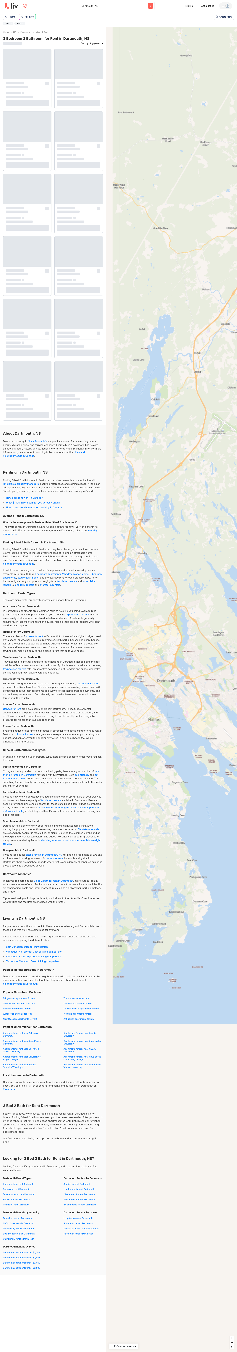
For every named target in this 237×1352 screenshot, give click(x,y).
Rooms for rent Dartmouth (16, 1204)
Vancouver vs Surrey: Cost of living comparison (33, 956)
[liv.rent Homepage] (11, 6)
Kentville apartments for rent (77, 1003)
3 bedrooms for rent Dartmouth (79, 1199)
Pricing (189, 5)
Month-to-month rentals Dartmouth (81, 1228)
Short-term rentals (88, 829)
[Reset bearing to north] (232, 1347)
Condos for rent (12, 708)
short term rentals (50, 584)
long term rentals (24, 584)
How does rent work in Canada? (24, 497)
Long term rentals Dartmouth (78, 1218)
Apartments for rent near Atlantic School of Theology (19, 1066)
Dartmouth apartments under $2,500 (21, 1268)
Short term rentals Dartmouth (78, 1223)
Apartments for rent (78, 614)
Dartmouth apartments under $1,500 (21, 1257)
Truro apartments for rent (76, 998)
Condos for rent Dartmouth (16, 1189)
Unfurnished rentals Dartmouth (18, 1223)
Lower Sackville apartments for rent (81, 1008)
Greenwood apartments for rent (19, 1003)
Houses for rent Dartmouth (16, 1199)
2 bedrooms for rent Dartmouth (79, 1194)
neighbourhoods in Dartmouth (20, 983)
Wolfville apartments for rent (77, 1013)
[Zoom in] (232, 1338)
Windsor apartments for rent (17, 1013)
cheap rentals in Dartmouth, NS (44, 854)
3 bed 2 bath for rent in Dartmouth (53, 880)
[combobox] (81, 5)
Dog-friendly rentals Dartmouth (19, 1233)
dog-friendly (82, 774)
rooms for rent (55, 858)
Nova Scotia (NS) (38, 441)
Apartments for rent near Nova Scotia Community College (82, 1058)
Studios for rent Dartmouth (76, 1184)
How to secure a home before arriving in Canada (34, 507)
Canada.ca (9, 1089)
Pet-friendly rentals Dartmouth (18, 1228)
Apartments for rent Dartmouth (18, 1184)
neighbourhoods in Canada (18, 563)
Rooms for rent (25, 734)
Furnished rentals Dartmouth (17, 1218)
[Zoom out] (232, 1342)
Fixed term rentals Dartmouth (78, 1233)
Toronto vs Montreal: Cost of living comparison (33, 961)
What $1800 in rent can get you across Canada (33, 502)
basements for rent (88, 683)
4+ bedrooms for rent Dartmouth (79, 1204)
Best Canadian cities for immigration (27, 946)
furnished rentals (67, 581)
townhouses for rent (14, 668)
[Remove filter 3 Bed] (11, 23)
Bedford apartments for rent (17, 1008)
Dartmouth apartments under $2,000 (21, 1262)
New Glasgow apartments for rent (20, 1019)
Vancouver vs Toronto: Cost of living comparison (34, 951)
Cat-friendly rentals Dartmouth (18, 1239)
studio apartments (28, 577)
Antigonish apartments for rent (78, 1019)
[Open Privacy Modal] (25, 6)
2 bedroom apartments (75, 573)
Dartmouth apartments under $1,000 (21, 1252)
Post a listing (207, 5)
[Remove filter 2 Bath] (22, 23)
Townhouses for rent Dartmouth (19, 1194)
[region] (171, 689)
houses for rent (34, 636)
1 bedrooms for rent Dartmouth (78, 1189)
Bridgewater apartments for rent (19, 998)
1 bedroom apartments (48, 573)
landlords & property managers (21, 483)
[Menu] (225, 5)
